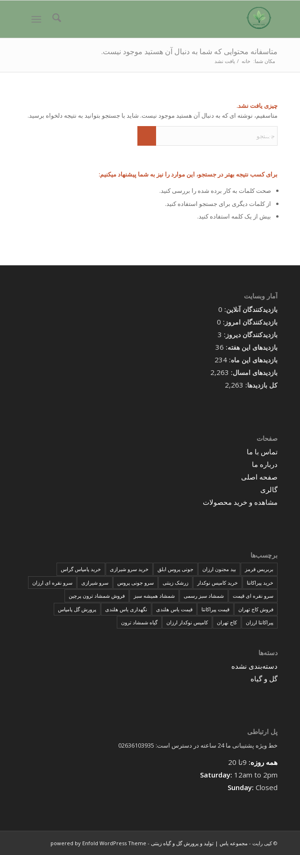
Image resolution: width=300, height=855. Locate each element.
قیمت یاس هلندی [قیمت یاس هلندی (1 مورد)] (174, 609)
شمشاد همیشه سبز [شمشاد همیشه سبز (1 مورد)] (154, 595)
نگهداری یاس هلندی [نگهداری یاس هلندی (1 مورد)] (126, 609)
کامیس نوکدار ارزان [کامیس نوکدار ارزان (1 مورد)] (187, 622)
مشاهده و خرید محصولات (240, 502)
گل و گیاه (264, 678)
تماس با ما (262, 451)
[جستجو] (55, 19)
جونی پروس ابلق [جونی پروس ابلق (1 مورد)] (175, 568)
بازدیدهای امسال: (253, 372)
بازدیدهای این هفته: (251, 347)
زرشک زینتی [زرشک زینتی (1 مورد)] (175, 582)
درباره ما (265, 464)
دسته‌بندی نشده (254, 666)
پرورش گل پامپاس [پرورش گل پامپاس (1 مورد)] (77, 609)
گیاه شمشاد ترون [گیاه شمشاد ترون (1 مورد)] (139, 622)
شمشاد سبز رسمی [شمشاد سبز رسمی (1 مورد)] (204, 595)
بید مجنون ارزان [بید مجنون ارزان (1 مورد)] (219, 568)
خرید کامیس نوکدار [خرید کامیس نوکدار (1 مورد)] (217, 582)
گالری (269, 489)
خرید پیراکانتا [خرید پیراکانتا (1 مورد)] (260, 582)
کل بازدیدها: (260, 385)
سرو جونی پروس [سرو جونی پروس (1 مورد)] (135, 582)
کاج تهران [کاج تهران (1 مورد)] (227, 622)
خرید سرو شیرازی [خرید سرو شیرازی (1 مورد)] (129, 568)
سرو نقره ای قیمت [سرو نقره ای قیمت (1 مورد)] (253, 595)
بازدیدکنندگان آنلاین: (250, 309)
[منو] (38, 19)
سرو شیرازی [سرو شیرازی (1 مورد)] (94, 582)
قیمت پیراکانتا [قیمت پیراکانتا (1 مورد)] (215, 609)
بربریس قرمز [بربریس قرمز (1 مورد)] (259, 568)
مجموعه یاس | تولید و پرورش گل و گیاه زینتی (199, 843)
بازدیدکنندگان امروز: (249, 322)
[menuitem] (55, 19)
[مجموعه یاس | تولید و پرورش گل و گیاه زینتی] (175, 19)
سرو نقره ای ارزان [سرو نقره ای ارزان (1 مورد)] (52, 582)
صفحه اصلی (259, 476)
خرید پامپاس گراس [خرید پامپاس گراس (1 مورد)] (81, 568)
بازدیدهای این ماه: (252, 359)
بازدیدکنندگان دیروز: (250, 334)
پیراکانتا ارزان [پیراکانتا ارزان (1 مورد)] (259, 622)
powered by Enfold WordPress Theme (98, 843)
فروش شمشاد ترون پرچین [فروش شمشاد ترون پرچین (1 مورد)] (97, 595)
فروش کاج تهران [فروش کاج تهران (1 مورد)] (255, 609)
